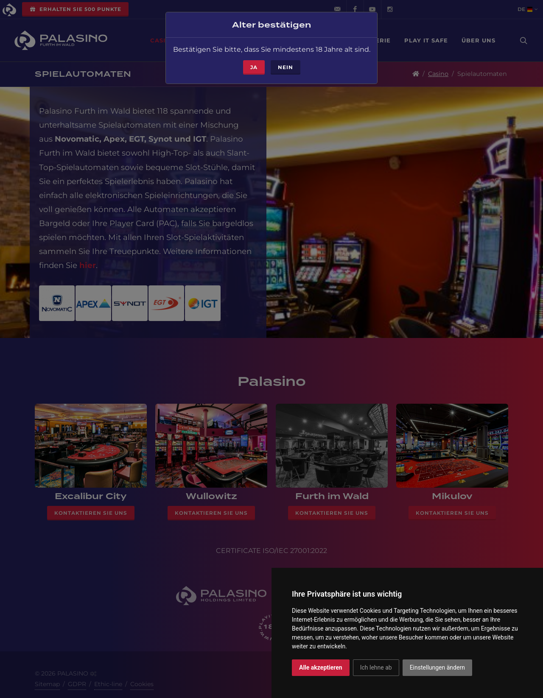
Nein (285, 58)
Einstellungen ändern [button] (437, 667)
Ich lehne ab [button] (376, 667)
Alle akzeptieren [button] (320, 667)
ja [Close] (254, 58)
